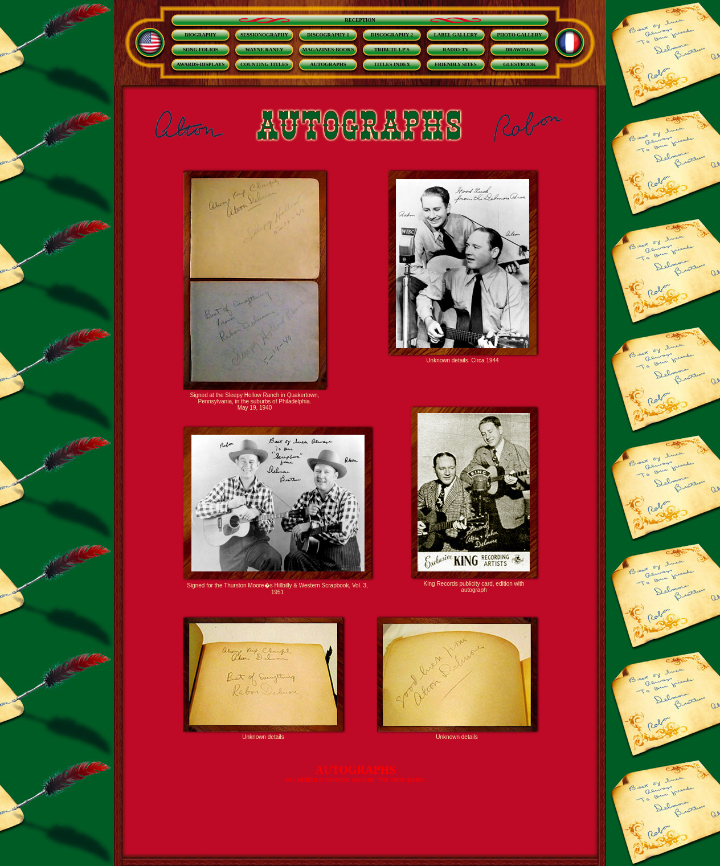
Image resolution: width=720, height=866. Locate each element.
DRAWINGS (519, 49)
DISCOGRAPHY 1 (328, 35)
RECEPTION (360, 20)
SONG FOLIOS (200, 49)
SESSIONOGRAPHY (264, 35)
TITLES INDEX (392, 64)
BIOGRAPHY (200, 35)
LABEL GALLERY (455, 35)
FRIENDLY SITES (456, 64)
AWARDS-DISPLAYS (201, 64)
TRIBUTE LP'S (392, 49)
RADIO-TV (456, 49)
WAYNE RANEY (265, 49)
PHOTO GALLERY (519, 35)
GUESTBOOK (519, 64)
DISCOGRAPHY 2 (392, 35)
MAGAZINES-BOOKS (328, 49)
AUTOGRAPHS (328, 64)
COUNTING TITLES (264, 64)
